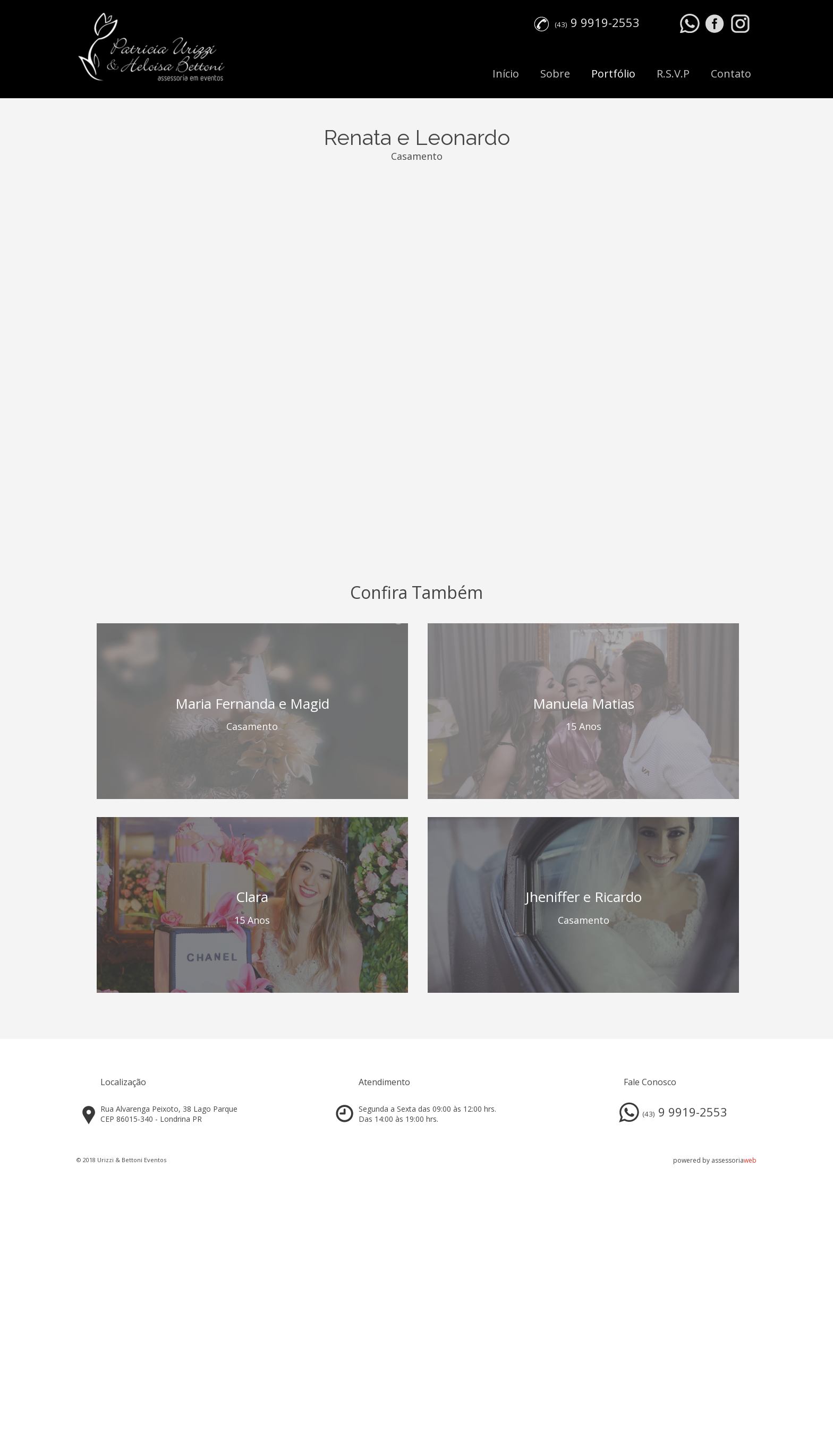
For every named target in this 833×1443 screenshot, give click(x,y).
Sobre (555, 73)
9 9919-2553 (605, 22)
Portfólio (613, 73)
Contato (731, 73)
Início (505, 73)
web (750, 1160)
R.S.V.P (673, 73)
